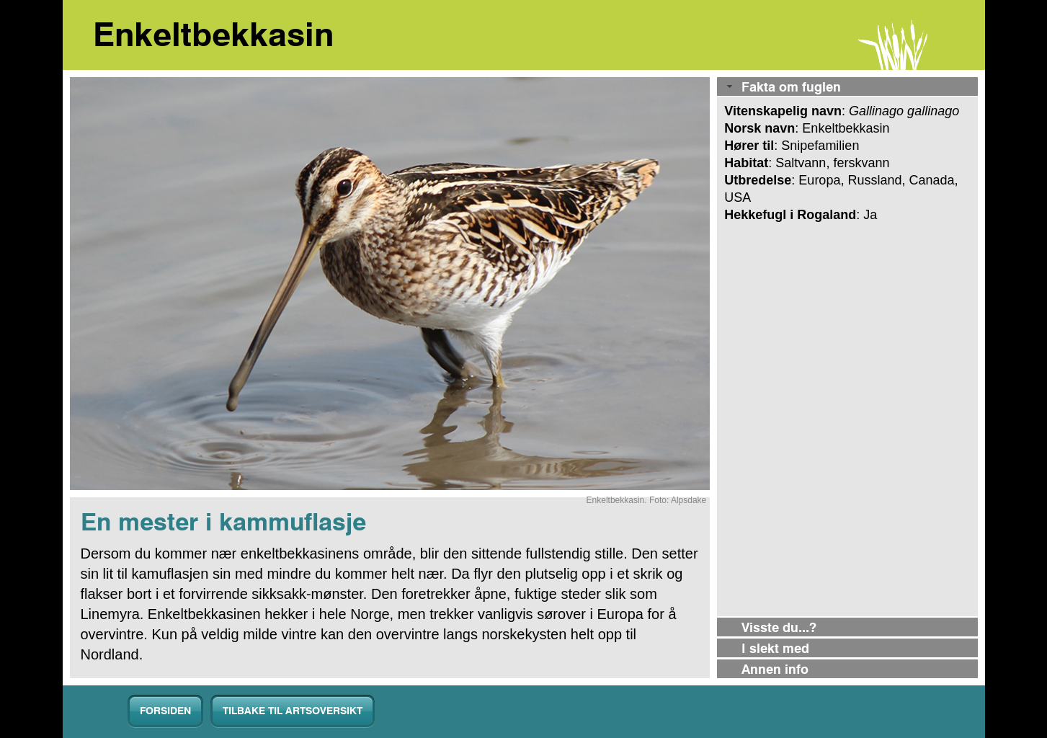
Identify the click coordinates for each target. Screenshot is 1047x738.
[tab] (847, 87)
